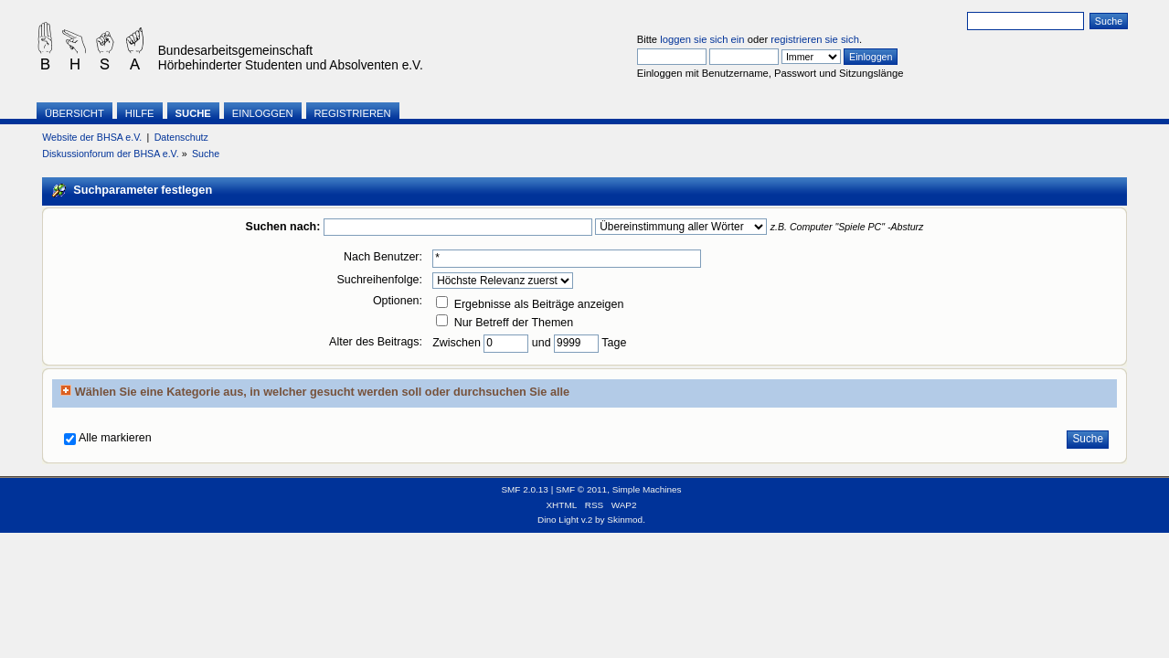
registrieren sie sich (814, 39)
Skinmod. (626, 520)
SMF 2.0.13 (524, 489)
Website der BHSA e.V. (92, 137)
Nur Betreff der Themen (504, 322)
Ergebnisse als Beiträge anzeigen (529, 304)
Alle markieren (115, 437)
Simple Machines (647, 489)
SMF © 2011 (581, 489)
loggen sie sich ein (702, 39)
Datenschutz (181, 137)
